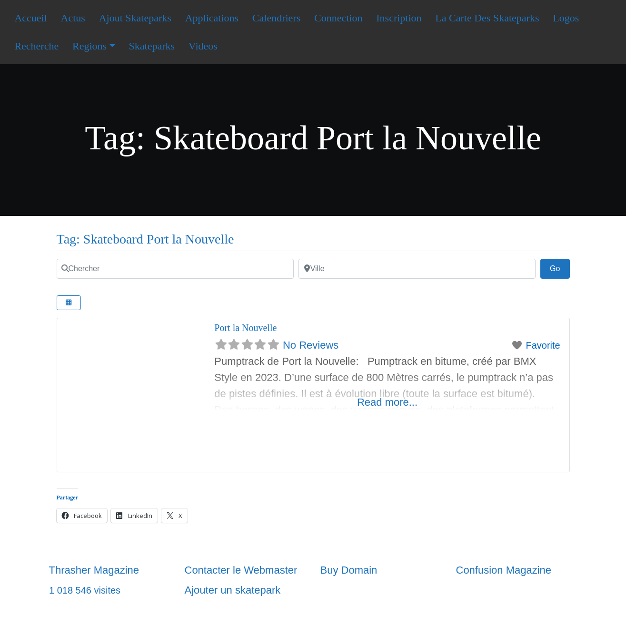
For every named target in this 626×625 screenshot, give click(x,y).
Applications (211, 18)
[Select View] (69, 302)
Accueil (30, 18)
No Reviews (310, 345)
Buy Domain (349, 570)
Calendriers (276, 18)
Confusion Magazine (504, 570)
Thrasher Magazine (94, 570)
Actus (73, 18)
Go (560, 267)
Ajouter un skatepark (233, 590)
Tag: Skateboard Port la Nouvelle (145, 239)
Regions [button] (89, 46)
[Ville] (417, 269)
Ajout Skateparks (135, 18)
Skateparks (152, 46)
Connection (338, 18)
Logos (566, 18)
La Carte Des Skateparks (487, 18)
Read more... (387, 402)
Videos (203, 46)
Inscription (398, 18)
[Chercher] (175, 269)
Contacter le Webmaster (241, 570)
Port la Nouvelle (245, 327)
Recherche (36, 46)
